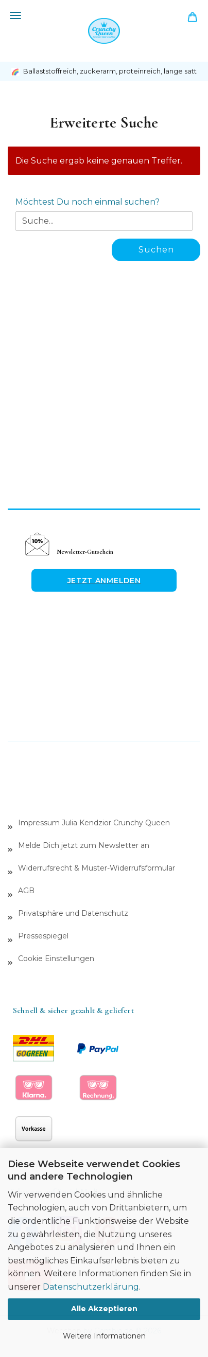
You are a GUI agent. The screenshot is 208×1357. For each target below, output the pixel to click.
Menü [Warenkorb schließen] (15, 15)
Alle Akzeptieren (104, 1308)
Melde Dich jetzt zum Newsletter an (83, 845)
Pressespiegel (43, 935)
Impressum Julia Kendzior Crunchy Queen (94, 822)
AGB (26, 890)
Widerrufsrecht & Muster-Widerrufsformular (96, 868)
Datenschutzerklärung (91, 1287)
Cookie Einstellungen (56, 958)
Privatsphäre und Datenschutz (73, 913)
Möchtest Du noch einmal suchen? (87, 202)
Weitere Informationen (104, 1336)
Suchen (156, 250)
